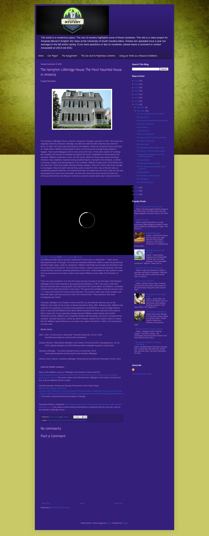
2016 (137, 104)
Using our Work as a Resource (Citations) (138, 56)
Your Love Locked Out (145, 124)
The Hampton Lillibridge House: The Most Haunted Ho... (150, 155)
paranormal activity (80, 420)
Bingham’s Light (142, 220)
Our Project (53, 56)
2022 (137, 88)
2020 (137, 94)
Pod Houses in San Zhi (145, 281)
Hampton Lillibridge (49, 257)
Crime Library (67, 257)
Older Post (118, 503)
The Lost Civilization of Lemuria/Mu (150, 114)
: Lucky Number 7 (143, 131)
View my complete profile (141, 374)
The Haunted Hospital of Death (148, 163)
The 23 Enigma (142, 179)
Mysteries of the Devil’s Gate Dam (149, 268)
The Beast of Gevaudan (145, 141)
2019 (137, 98)
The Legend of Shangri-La (156, 312)
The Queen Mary (142, 160)
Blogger (125, 523)
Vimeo (79, 257)
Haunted (70, 420)
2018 (137, 101)
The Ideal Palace (142, 117)
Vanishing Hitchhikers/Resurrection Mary (152, 121)
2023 (137, 84)
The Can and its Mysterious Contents (98, 56)
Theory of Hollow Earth (145, 134)
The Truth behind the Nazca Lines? (149, 207)
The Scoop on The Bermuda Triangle (150, 151)
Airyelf (109, 523)
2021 (137, 91)
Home (40, 56)
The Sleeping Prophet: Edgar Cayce (150, 148)
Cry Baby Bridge (142, 172)
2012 (137, 194)
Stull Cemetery (142, 127)
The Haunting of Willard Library (148, 176)
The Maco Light (142, 144)
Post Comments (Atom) (60, 508)
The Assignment (69, 56)
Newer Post (45, 503)
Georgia (54, 420)
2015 (137, 188)
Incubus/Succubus (153, 233)
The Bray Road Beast (144, 182)
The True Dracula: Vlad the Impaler (149, 329)
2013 (137, 191)
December (141, 107)
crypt (43, 292)
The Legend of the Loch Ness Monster (151, 138)
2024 (137, 81)
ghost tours (62, 420)
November (141, 111)
